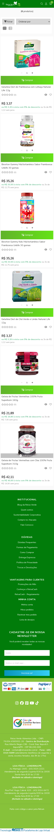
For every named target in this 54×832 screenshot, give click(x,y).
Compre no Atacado (27, 519)
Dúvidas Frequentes (27, 542)
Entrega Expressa (27, 557)
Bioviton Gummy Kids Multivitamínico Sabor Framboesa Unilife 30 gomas (23, 243)
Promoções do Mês (27, 584)
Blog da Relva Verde (27, 504)
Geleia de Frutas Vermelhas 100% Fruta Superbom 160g (21, 398)
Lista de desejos (27, 619)
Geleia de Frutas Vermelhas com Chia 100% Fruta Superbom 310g (26, 462)
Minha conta (27, 604)
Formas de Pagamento (27, 547)
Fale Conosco (27, 524)
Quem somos (27, 509)
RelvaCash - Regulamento (27, 594)
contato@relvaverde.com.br (25, 749)
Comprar (27, 80)
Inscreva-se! (27, 673)
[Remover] (21, 73)
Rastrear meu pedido (27, 614)
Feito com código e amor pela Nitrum (27, 809)
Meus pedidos (27, 609)
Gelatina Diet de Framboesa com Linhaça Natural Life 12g (26, 88)
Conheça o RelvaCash (27, 589)
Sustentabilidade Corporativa (27, 514)
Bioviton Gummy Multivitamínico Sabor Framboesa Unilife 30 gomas (26, 166)
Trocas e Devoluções (27, 567)
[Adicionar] (32, 73)
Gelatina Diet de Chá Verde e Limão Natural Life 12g (25, 321)
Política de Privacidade (27, 562)
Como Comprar (27, 552)
